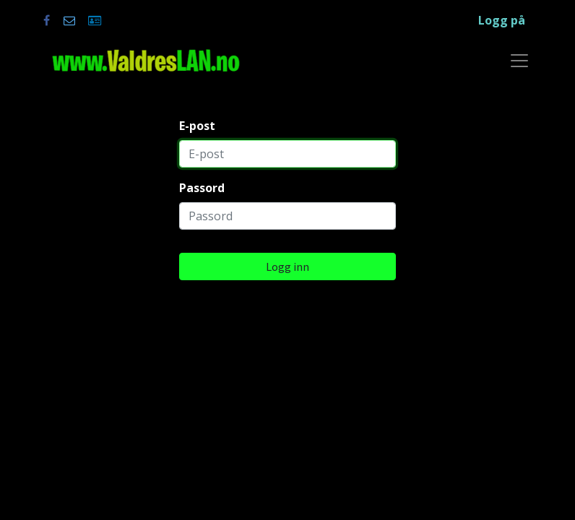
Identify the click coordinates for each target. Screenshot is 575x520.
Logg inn (287, 266)
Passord (202, 188)
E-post (197, 126)
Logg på (501, 20)
